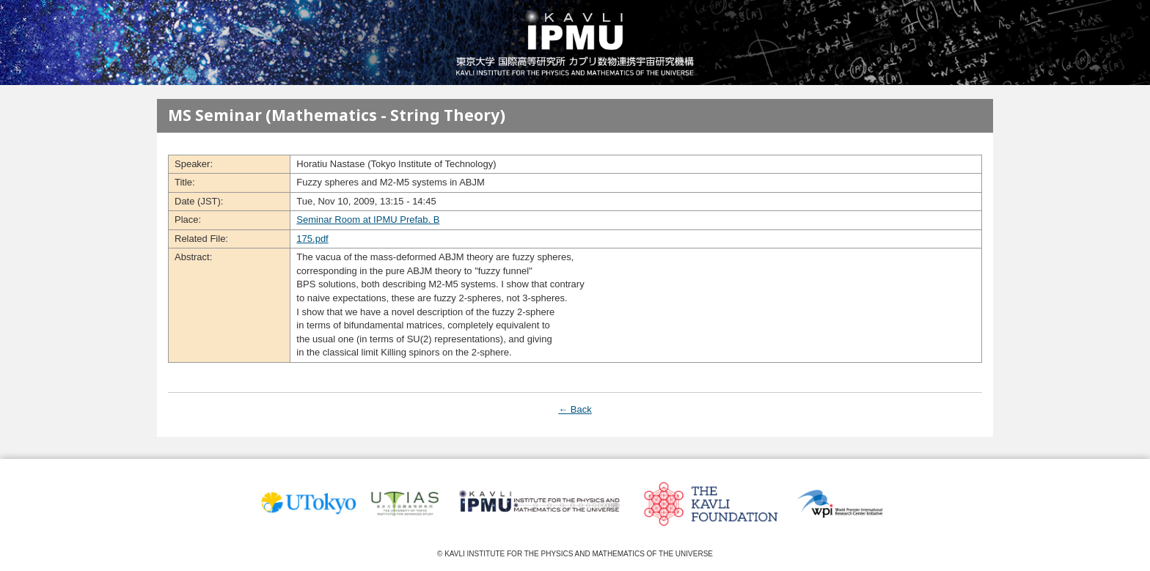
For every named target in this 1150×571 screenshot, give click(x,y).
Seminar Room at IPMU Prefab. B (367, 219)
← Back (575, 409)
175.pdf (312, 238)
